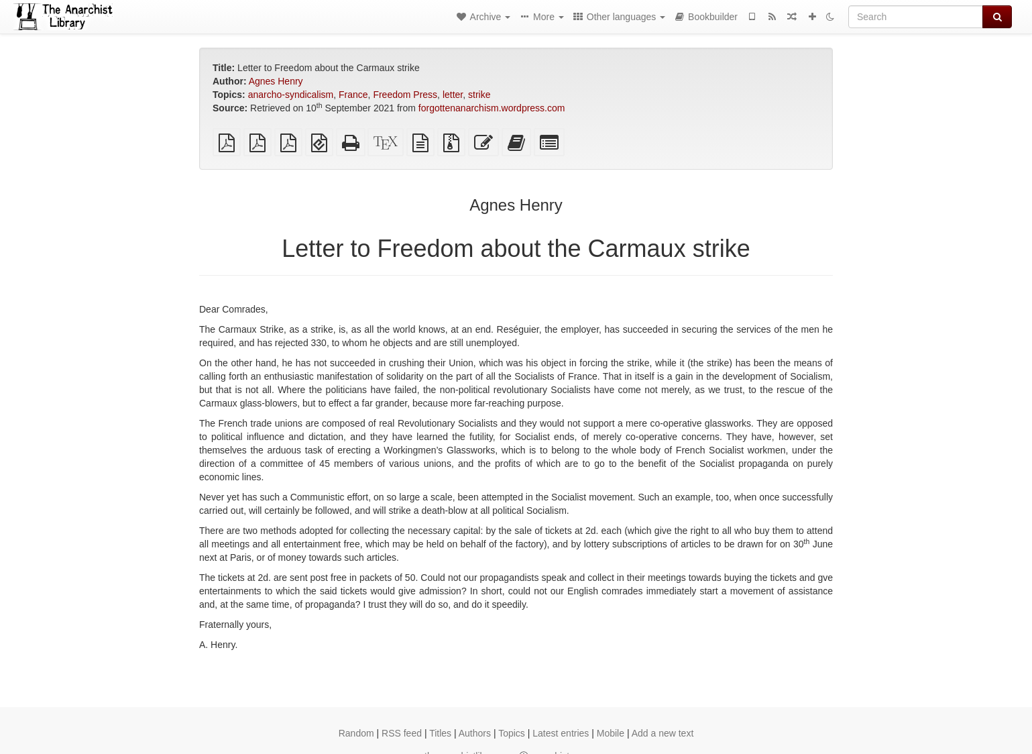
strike (479, 94)
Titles (440, 733)
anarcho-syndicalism (291, 94)
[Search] (915, 16)
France (353, 94)
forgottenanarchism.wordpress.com (491, 108)
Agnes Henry (276, 81)
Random (356, 733)
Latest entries (560, 733)
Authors (475, 733)
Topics (511, 733)
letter (453, 94)
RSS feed (402, 733)
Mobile (610, 733)
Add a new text (663, 733)
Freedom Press (405, 94)
